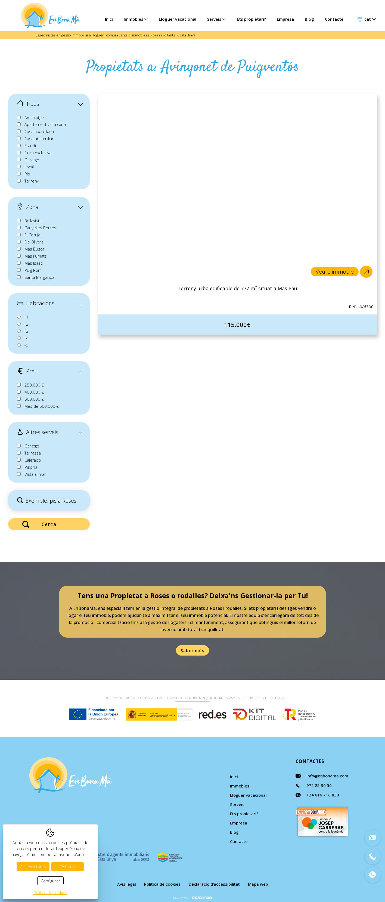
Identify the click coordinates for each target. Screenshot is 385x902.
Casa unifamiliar (39, 138)
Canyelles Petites (40, 227)
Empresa (285, 19)
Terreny (31, 181)
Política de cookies (162, 884)
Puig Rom (33, 270)
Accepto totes (33, 866)
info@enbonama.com (327, 776)
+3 (26, 331)
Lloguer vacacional (177, 19)
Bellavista (33, 220)
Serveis (216, 19)
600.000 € (34, 399)
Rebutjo (67, 866)
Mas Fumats (35, 256)
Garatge (31, 159)
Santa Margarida (39, 277)
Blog (309, 19)
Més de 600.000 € (41, 406)
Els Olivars (34, 242)
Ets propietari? (251, 19)
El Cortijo (32, 234)
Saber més (192, 650)
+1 (26, 317)
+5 (26, 345)
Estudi (30, 145)
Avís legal (126, 884)
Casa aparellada (39, 131)
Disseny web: (192, 897)
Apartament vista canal (45, 124)
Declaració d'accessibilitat (214, 884)
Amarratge (34, 117)
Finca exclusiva (37, 152)
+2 (26, 324)
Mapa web (258, 884)
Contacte (334, 19)
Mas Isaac (33, 263)
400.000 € (34, 392)
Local (29, 166)
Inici (109, 19)
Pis (27, 174)
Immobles (136, 19)
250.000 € (34, 385)
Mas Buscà (34, 249)
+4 (26, 338)
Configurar (50, 881)
